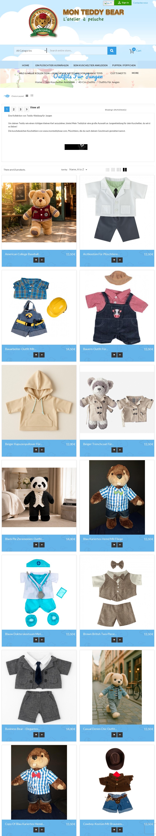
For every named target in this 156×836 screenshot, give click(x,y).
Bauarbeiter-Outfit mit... (20, 349)
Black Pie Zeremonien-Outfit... (24, 538)
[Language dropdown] (105, 3)
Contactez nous (140, 2)
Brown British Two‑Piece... (99, 633)
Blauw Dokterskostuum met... (24, 633)
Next (27, 111)
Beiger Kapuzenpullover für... (23, 444)
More (134, 74)
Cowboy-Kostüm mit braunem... (103, 822)
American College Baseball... (22, 255)
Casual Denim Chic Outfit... (99, 727)
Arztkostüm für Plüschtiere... (101, 255)
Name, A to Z (78, 171)
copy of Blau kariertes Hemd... (24, 822)
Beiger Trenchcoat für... (98, 444)
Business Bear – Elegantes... (22, 727)
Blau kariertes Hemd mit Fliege (102, 538)
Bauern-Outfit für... (95, 349)
